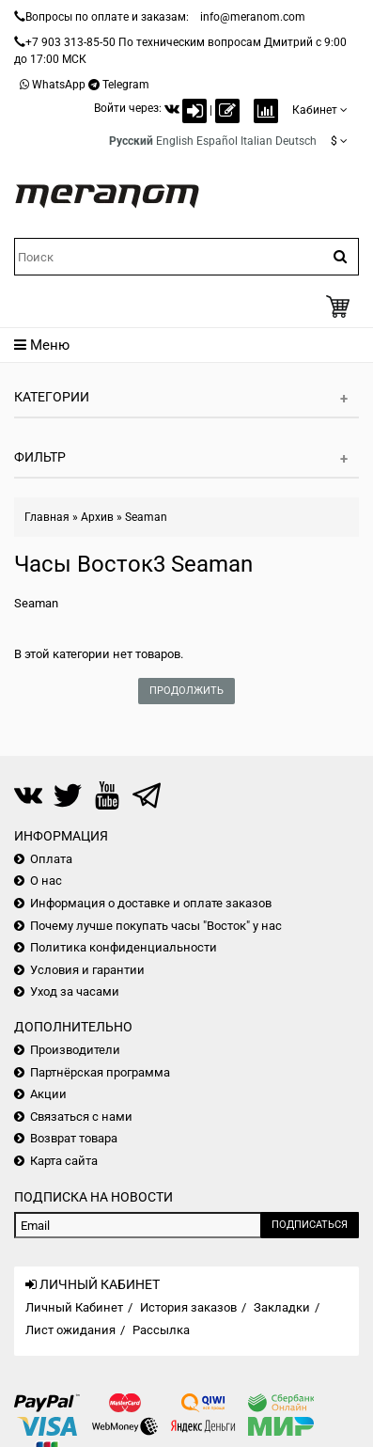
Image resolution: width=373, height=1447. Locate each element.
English (175, 141)
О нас (46, 880)
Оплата (51, 859)
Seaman (146, 517)
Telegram (125, 84)
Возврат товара (73, 1138)
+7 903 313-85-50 (70, 42)
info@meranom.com (252, 17)
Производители (75, 1050)
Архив (97, 517)
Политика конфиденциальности (123, 947)
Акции (48, 1094)
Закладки (282, 1307)
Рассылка (161, 1330)
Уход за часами (74, 991)
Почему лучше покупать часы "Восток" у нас (156, 926)
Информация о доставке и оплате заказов (151, 903)
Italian (256, 141)
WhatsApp (58, 84)
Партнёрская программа (100, 1072)
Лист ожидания (70, 1330)
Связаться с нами (81, 1116)
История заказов (188, 1307)
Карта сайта (64, 1161)
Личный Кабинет (74, 1307)
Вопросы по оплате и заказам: (107, 17)
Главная (47, 517)
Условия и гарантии (87, 970)
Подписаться (310, 1225)
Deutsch (296, 141)
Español (217, 141)
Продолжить (186, 690)
